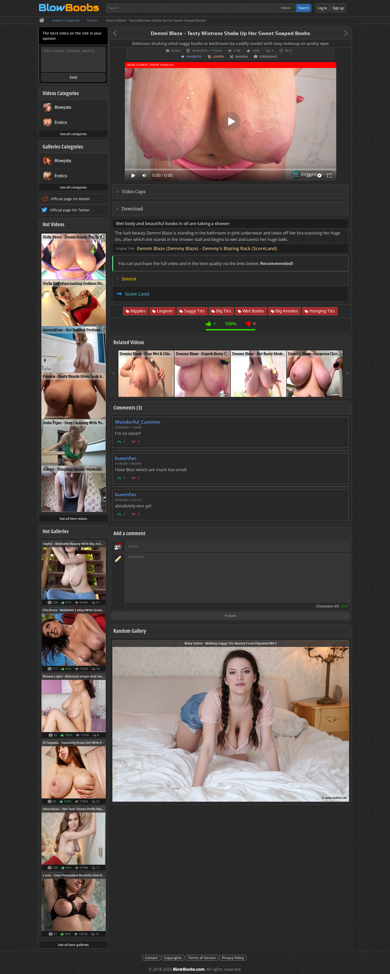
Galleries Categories (63, 146)
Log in (322, 8)
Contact (151, 957)
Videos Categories (61, 93)
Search (303, 8)
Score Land (137, 294)
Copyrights (173, 957)
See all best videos (73, 519)
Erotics (176, 50)
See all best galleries (73, 945)
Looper (218, 56)
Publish (230, 616)
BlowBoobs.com (188, 969)
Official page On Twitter (70, 210)
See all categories (73, 134)
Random (241, 56)
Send (73, 77)
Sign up (338, 8)
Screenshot (268, 56)
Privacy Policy (233, 957)
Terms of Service (202, 957)
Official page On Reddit (70, 198)
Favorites (194, 56)
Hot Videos (53, 224)
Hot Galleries (56, 531)
